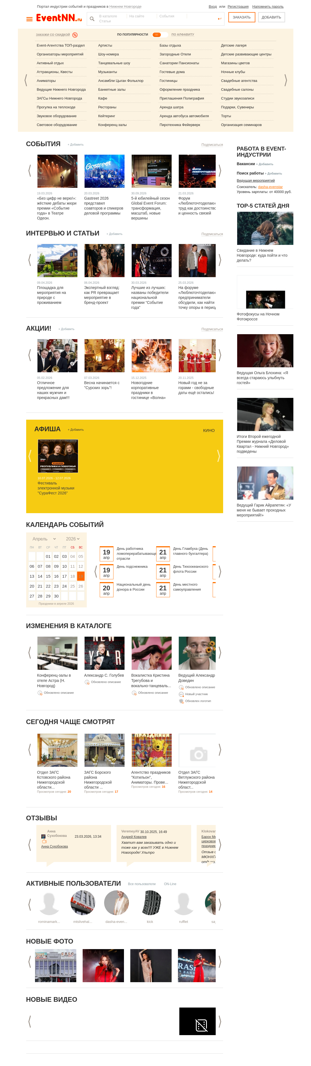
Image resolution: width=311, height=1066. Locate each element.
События (43, 144)
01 (48, 556)
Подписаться (212, 145)
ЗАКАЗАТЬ (242, 17)
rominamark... (49, 922)
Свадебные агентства (239, 81)
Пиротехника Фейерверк (180, 125)
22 (48, 586)
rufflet (183, 922)
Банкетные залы (112, 89)
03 (64, 556)
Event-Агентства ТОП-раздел (61, 45)
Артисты (105, 45)
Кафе (102, 98)
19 (81, 576)
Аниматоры (46, 81)
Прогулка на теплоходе (56, 107)
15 (48, 576)
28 (40, 596)
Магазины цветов (235, 63)
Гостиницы (168, 81)
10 (64, 566)
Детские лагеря (234, 45)
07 (40, 566)
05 (81, 556)
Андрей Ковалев (134, 837)
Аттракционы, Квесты (55, 72)
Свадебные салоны (237, 89)
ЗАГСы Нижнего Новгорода (59, 98)
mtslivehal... (82, 922)
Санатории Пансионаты (179, 63)
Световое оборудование (57, 125)
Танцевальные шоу (114, 63)
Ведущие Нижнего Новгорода (61, 89)
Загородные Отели (175, 54)
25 (72, 586)
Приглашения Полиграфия (182, 98)
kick (150, 922)
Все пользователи (142, 884)
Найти (91, 19)
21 (40, 586)
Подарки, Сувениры (237, 107)
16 (56, 576)
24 (64, 586)
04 (72, 556)
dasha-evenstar (270, 187)
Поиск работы (250, 173)
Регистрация (238, 6)
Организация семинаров (241, 125)
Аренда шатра (172, 107)
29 (48, 596)
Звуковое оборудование (57, 116)
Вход (213, 6)
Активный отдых (50, 63)
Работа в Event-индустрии (261, 152)
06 (31, 566)
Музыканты (107, 72)
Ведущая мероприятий (256, 180)
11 (72, 566)
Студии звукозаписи (238, 98)
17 (64, 576)
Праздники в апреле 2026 (56, 603)
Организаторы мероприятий (60, 54)
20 (31, 586)
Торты (226, 116)
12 (81, 566)
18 (72, 576)
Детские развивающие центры (246, 54)
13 (31, 576)
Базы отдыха (170, 45)
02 (56, 556)
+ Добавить (75, 144)
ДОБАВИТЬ (271, 17)
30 (56, 596)
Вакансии (246, 164)
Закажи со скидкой (53, 34)
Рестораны (107, 107)
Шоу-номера (108, 54)
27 (31, 596)
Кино (209, 430)
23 (56, 586)
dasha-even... (116, 922)
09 (56, 566)
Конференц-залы (112, 125)
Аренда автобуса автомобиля (184, 116)
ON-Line (170, 884)
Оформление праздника (180, 89)
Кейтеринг (106, 116)
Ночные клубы (233, 72)
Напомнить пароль (267, 6)
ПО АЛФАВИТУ (183, 34)
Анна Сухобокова (54, 846)
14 (40, 576)
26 (81, 586)
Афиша (47, 429)
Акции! (39, 328)
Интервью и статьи (62, 233)
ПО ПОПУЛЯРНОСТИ (132, 34)
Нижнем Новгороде (125, 6)
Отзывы (41, 818)
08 (48, 566)
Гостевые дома (172, 72)
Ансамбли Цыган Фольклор (121, 81)
